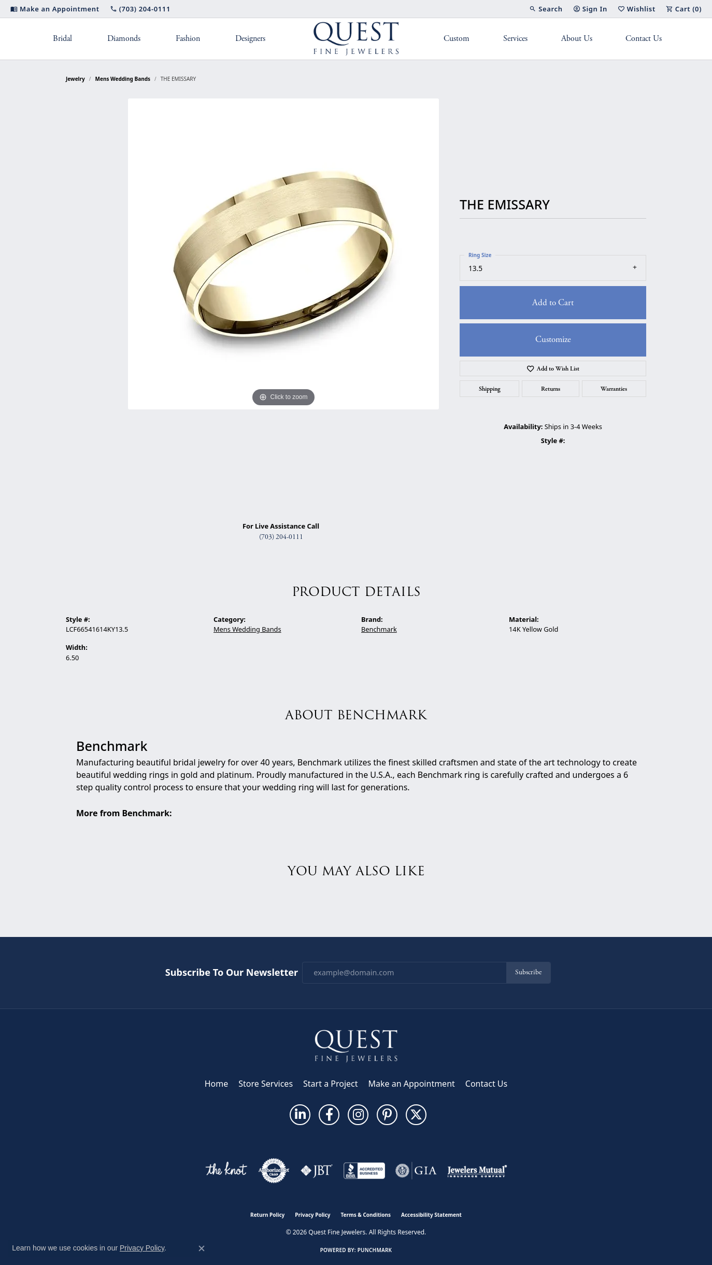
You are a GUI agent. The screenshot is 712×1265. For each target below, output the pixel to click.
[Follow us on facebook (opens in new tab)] (329, 1114)
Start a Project (330, 1083)
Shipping (490, 388)
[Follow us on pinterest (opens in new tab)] (387, 1114)
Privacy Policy (312, 1214)
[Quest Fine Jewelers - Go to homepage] (356, 1045)
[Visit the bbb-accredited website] (364, 1171)
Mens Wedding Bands (123, 78)
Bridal (62, 38)
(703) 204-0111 (281, 537)
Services (515, 38)
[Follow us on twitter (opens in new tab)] (416, 1114)
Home (217, 1083)
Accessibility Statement (431, 1214)
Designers (250, 38)
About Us (576, 38)
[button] (545, 9)
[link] (54, 9)
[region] (283, 305)
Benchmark (379, 629)
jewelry (75, 78)
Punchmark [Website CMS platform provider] (375, 1250)
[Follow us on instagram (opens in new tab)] (358, 1114)
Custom (456, 38)
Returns (550, 388)
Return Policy (267, 1214)
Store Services (265, 1083)
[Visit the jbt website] (316, 1171)
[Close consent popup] (201, 1248)
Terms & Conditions (365, 1214)
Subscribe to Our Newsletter (231, 972)
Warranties (614, 388)
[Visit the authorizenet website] (274, 1171)
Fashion (188, 38)
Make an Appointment (411, 1083)
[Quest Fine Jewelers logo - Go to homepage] (356, 39)
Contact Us (643, 38)
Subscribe (528, 972)
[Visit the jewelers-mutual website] (477, 1171)
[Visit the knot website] (226, 1171)
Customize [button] (553, 339)
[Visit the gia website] (416, 1171)
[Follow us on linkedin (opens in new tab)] (300, 1114)
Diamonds (123, 38)
